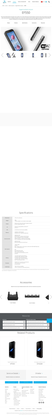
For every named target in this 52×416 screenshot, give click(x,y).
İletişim (34, 408)
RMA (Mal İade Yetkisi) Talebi (25, 393)
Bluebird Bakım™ (24, 391)
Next (50, 55)
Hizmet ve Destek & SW (25, 390)
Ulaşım (6, 390)
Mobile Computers (11, 5)
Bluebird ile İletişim (41, 400)
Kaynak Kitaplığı (40, 394)
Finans (6, 397)
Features (16, 22)
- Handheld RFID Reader (16, 400)
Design (8, 22)
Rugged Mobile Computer (19, 5)
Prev (2, 55)
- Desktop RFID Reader (16, 403)
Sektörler (7, 387)
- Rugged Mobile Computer (17, 392)
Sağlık (5, 400)
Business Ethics (41, 391)
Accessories (34, 22)
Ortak (31, 387)
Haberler (22, 408)
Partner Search (32, 391)
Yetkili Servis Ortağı (24, 395)
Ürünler (6, 5)
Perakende (6, 389)
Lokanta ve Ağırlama (7, 393)
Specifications (24, 22)
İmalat (6, 402)
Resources (43, 22)
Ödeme (6, 401)
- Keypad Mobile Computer (17, 395)
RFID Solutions (15, 399)
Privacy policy (39, 408)
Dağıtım (6, 391)
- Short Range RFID (16, 404)
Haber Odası (40, 393)
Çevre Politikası (40, 390)
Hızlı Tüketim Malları (7, 394)
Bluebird (21, 410)
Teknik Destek (24, 394)
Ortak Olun (31, 390)
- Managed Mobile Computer (17, 394)
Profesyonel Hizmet (7, 398)
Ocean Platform (32, 393)
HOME (3, 5)
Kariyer (39, 398)
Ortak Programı (32, 389)
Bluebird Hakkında (42, 387)
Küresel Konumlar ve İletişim (42, 397)
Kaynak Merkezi (28, 408)
